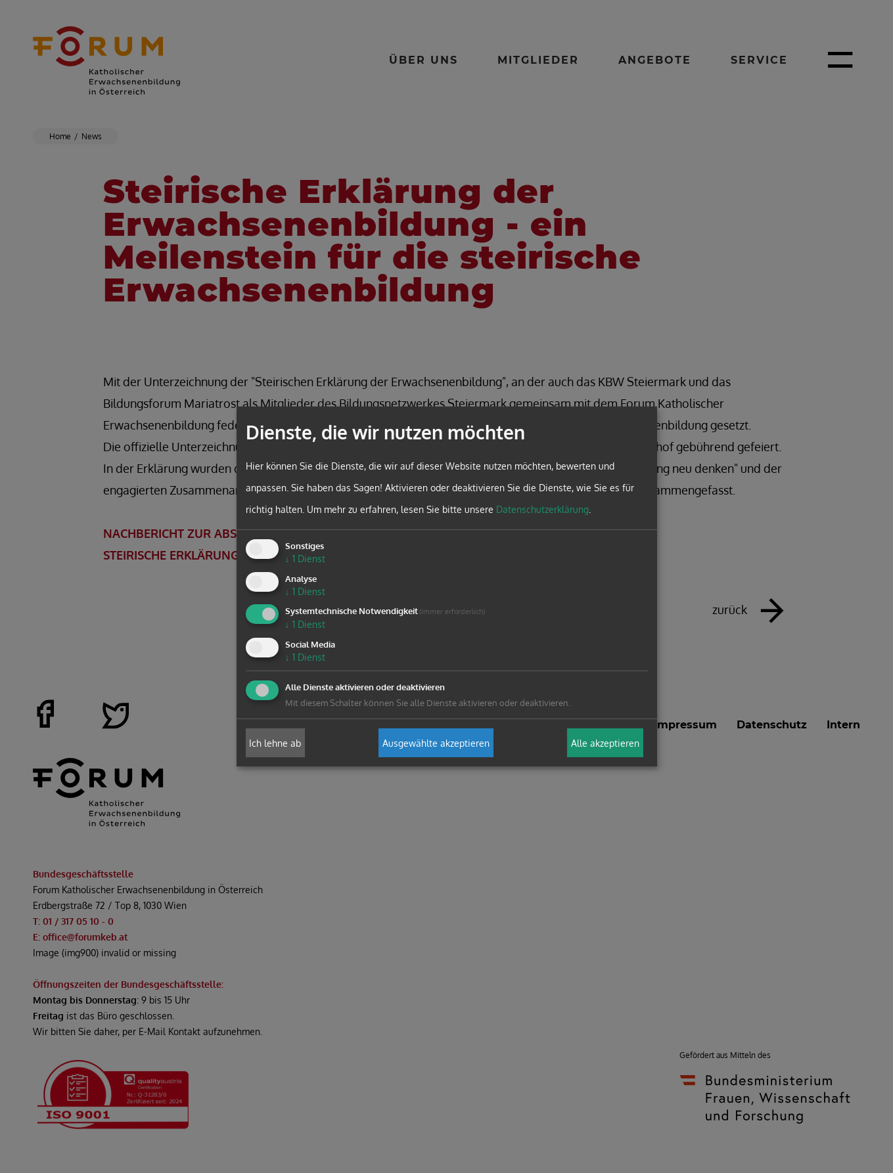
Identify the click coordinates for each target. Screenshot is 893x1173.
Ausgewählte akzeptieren (436, 742)
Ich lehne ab (275, 742)
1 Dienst (305, 558)
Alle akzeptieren (605, 742)
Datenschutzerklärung (542, 509)
